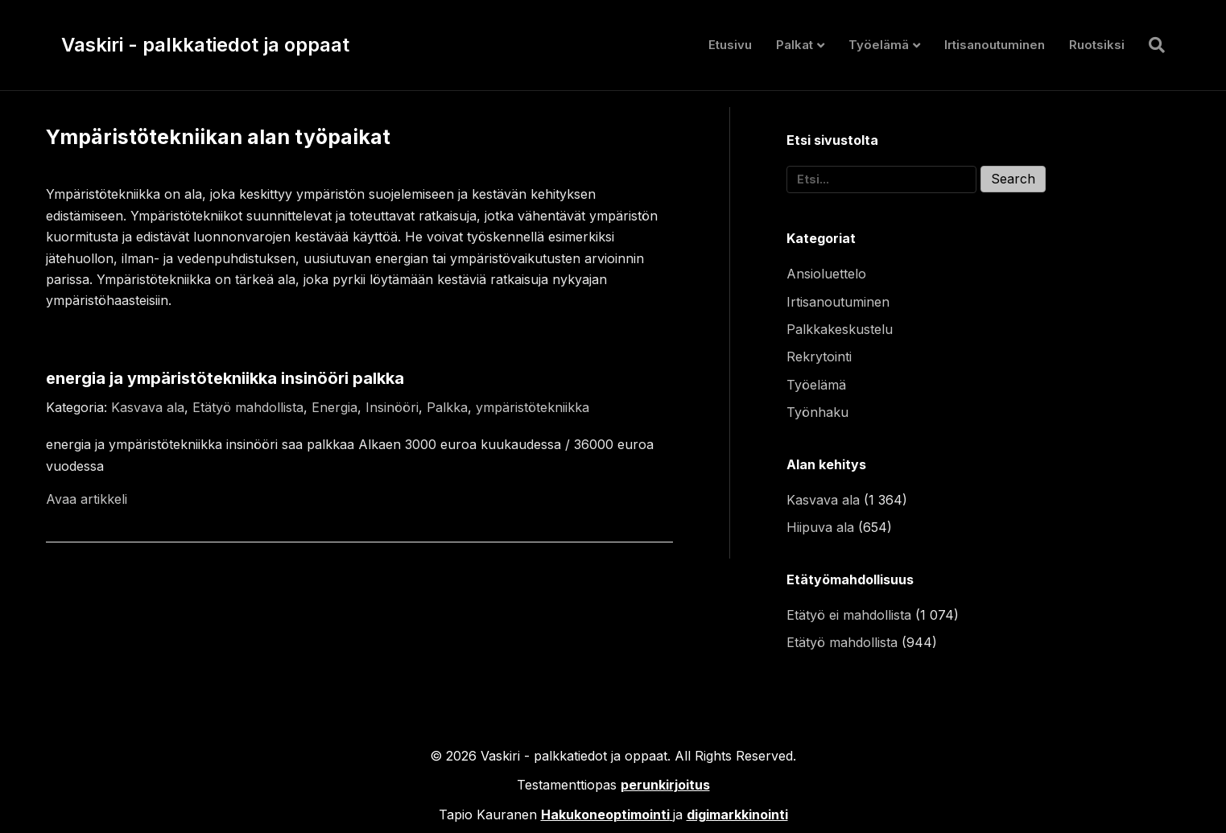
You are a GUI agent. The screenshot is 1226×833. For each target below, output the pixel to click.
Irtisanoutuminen (994, 44)
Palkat (794, 44)
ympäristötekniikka (532, 407)
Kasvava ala (147, 407)
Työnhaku (817, 412)
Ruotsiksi (1097, 44)
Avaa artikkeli (86, 499)
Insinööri (392, 407)
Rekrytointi (819, 356)
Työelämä (878, 44)
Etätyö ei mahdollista (848, 615)
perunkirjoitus (665, 785)
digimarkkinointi (737, 814)
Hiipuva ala (820, 527)
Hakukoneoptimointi (605, 814)
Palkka (447, 407)
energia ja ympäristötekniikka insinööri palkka (225, 378)
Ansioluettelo (826, 274)
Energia (334, 407)
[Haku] (1151, 45)
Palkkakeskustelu (839, 329)
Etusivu (730, 44)
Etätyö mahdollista (247, 407)
